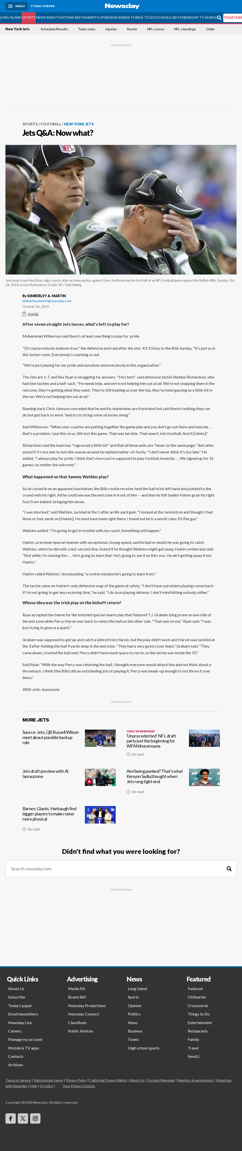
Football (51, 124)
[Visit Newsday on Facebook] (10, 1118)
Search (211, 17)
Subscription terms (48, 1080)
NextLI (194, 1056)
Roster (132, 29)
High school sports (144, 1048)
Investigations (60, 17)
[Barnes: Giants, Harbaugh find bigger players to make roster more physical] (69, 821)
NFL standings (185, 29)
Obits (176, 17)
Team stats (86, 29)
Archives (15, 1064)
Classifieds (77, 1022)
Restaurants (87, 17)
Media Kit (76, 988)
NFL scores (155, 29)
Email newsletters (23, 1014)
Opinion (106, 17)
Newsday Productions (87, 1005)
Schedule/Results (54, 29)
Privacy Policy (76, 1080)
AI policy (46, 1086)
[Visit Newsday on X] (23, 1118)
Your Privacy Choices (78, 1086)
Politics (134, 1014)
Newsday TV (193, 17)
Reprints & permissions (195, 1080)
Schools (163, 17)
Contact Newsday (161, 1080)
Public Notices (80, 1031)
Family (193, 1039)
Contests (15, 1056)
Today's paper (20, 1005)
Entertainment (200, 1022)
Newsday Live (20, 1022)
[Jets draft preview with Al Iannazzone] (69, 783)
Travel (193, 1048)
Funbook (195, 988)
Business (122, 17)
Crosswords (198, 1005)
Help (33, 1086)
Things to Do (142, 17)
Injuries (111, 29)
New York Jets (17, 29)
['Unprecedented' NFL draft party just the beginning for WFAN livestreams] (173, 745)
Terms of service (18, 1080)
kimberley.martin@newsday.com (46, 301)
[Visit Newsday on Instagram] (35, 1118)
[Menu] (16, 6)
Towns (133, 1039)
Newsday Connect (83, 1014)
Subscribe (16, 997)
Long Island (10, 17)
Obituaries (197, 997)
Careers (14, 1031)
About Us (16, 988)
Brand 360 (77, 997)
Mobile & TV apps (23, 1048)
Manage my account (25, 1039)
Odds (210, 29)
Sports (29, 17)
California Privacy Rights (108, 1080)
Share (30, 314)
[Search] (229, 868)
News (41, 17)
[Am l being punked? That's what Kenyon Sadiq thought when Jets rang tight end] (173, 783)
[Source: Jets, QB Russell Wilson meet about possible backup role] (69, 745)
